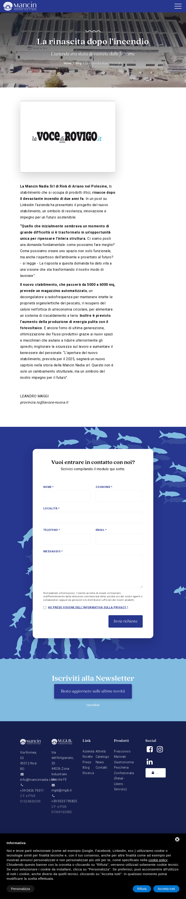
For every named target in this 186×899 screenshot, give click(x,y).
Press (87, 762)
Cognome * (104, 487)
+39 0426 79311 (32, 790)
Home (68, 63)
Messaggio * (53, 551)
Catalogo (102, 756)
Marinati (120, 756)
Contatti (101, 767)
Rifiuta (142, 889)
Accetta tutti (166, 889)
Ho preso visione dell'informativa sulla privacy (87, 607)
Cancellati (93, 705)
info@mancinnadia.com (38, 779)
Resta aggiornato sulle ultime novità (93, 691)
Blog (78, 63)
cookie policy (157, 860)
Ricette (88, 756)
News (100, 762)
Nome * (48, 487)
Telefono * (51, 530)
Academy (158, 772)
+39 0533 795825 (64, 801)
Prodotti (121, 741)
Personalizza (20, 889)
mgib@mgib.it (61, 790)
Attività (101, 751)
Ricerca (88, 773)
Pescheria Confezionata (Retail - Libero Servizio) (124, 778)
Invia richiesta (125, 621)
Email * (101, 530)
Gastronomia (124, 762)
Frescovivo (122, 751)
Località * (51, 508)
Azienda (88, 751)
